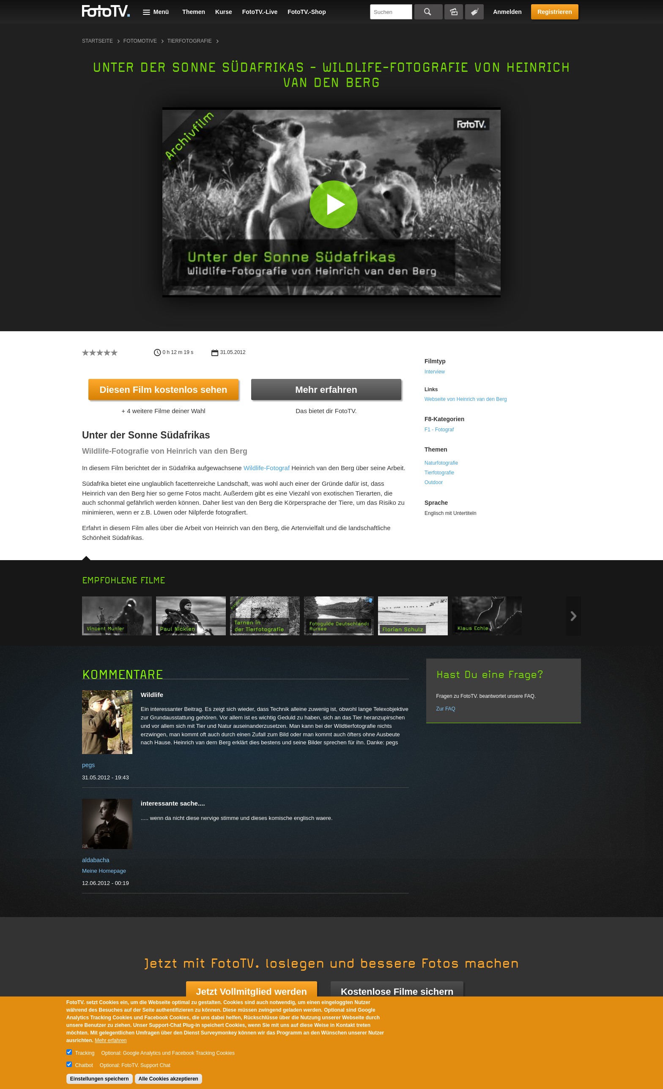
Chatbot (84, 1065)
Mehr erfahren (326, 389)
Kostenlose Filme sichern (397, 991)
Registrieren (554, 11)
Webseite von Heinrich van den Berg (466, 399)
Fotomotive (140, 41)
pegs (88, 765)
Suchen (428, 11)
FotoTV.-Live (260, 11)
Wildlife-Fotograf (267, 467)
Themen (193, 11)
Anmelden (507, 11)
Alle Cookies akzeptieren (168, 1079)
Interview (435, 372)
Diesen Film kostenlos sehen (163, 389)
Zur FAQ (445, 709)
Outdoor (434, 482)
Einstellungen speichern (99, 1079)
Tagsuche (474, 11)
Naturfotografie (441, 463)
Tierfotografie (189, 41)
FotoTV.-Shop (307, 11)
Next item (573, 616)
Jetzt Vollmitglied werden (251, 991)
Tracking (85, 1053)
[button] (333, 204)
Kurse (223, 11)
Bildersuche (453, 11)
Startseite (97, 41)
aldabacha (96, 860)
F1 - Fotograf (439, 430)
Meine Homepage (104, 871)
